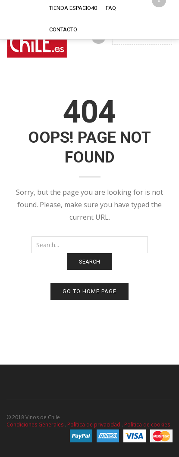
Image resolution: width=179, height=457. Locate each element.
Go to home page (89, 291)
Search (89, 261)
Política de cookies (147, 424)
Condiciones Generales (34, 424)
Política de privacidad (93, 424)
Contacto (63, 29)
